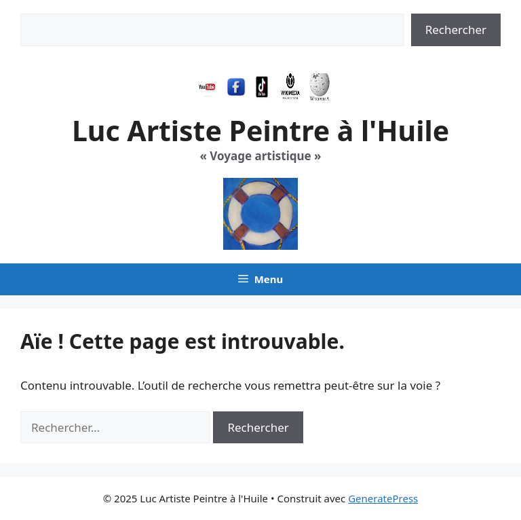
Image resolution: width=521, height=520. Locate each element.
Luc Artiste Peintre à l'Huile (260, 130)
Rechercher (455, 29)
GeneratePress (383, 498)
